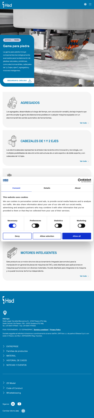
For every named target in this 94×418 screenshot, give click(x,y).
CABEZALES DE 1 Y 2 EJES (12, 141)
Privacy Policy (55, 330)
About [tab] (77, 188)
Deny (17, 236)
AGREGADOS (12, 103)
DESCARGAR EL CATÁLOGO (19, 80)
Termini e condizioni (41, 330)
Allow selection (47, 236)
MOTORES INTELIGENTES (12, 253)
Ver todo (84, 123)
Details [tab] (47, 188)
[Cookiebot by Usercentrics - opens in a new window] (79, 180)
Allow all (77, 236)
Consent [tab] (16, 188)
